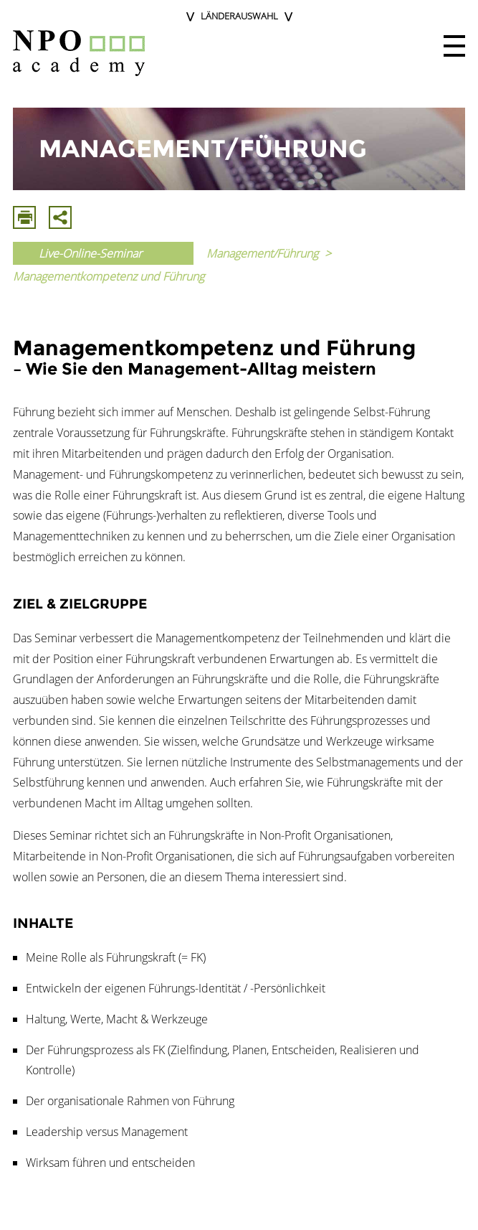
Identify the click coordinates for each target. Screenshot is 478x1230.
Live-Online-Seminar (90, 253)
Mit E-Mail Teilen (60, 217)
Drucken (24, 217)
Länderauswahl (239, 15)
